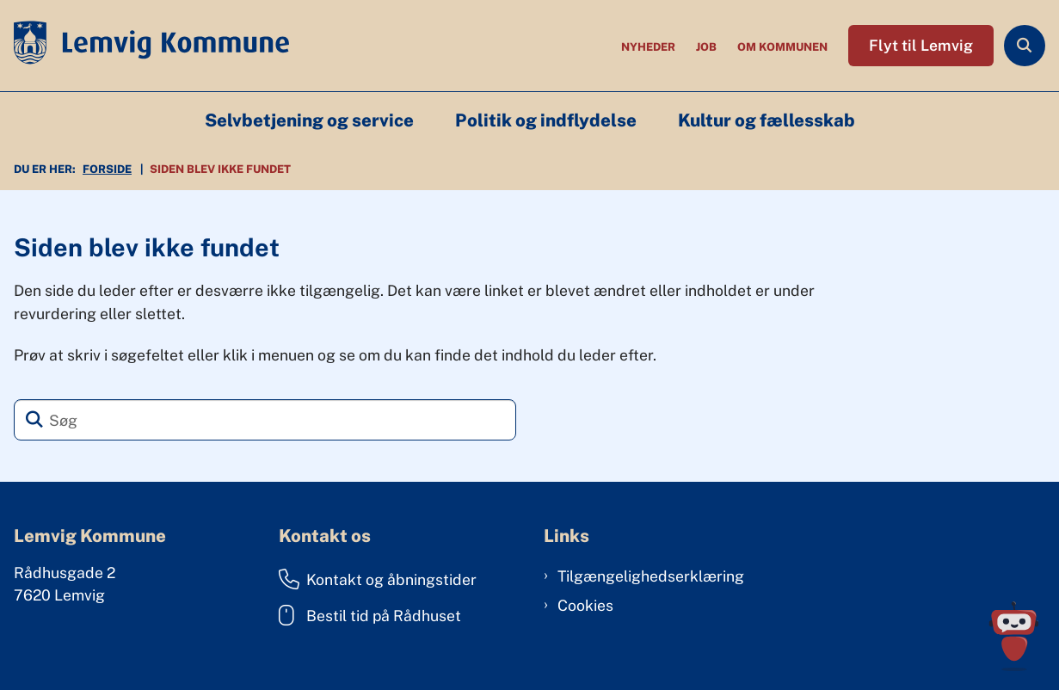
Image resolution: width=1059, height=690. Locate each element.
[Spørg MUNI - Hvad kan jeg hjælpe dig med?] (1013, 636)
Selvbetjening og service (309, 120)
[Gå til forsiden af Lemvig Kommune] (144, 46)
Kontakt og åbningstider (378, 579)
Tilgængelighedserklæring (650, 576)
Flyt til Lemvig (921, 45)
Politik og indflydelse (546, 120)
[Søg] (265, 419)
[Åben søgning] (1024, 45)
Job (706, 47)
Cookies (585, 605)
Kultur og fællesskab (766, 120)
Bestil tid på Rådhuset (370, 615)
